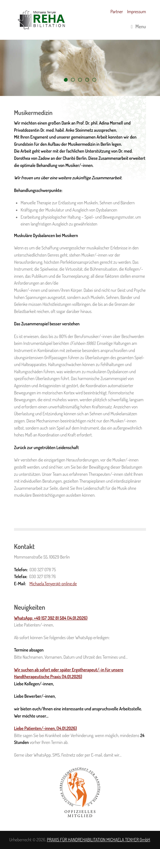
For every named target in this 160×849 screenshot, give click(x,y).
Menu (138, 26)
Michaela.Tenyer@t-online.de (53, 583)
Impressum (136, 11)
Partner (117, 11)
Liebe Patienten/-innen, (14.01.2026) (45, 728)
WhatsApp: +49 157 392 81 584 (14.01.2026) (50, 618)
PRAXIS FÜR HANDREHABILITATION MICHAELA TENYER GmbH (98, 839)
